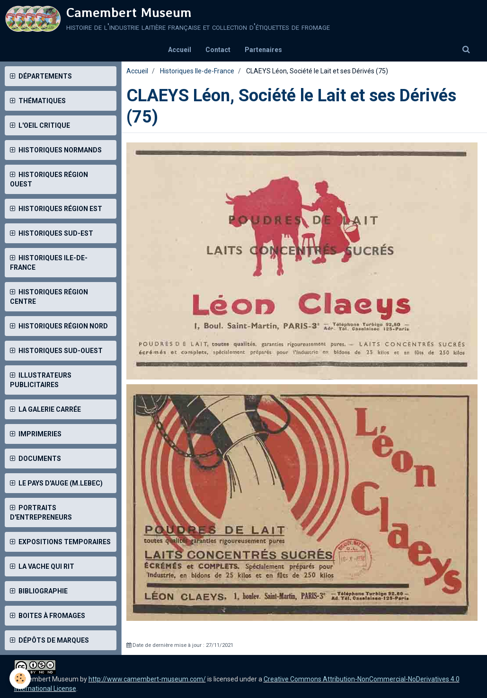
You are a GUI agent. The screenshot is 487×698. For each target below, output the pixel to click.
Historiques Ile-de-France (197, 71)
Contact (217, 49)
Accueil (179, 49)
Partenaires (263, 49)
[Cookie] (20, 678)
